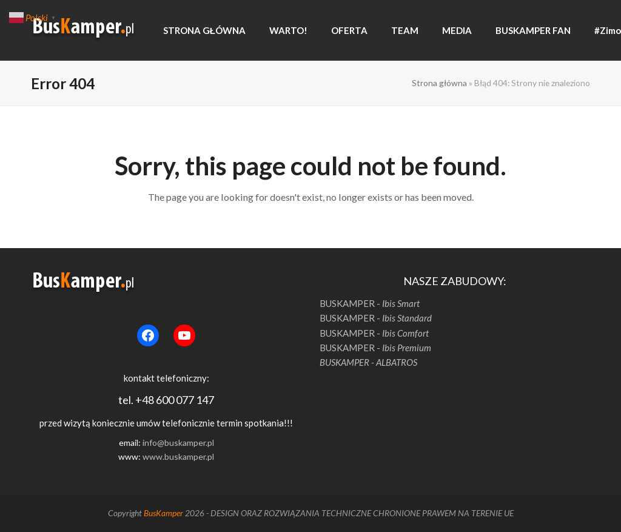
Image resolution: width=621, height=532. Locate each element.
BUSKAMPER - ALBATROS (368, 362)
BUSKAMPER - (370, 303)
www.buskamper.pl (178, 456)
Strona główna (439, 83)
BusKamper (163, 513)
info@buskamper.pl (178, 442)
